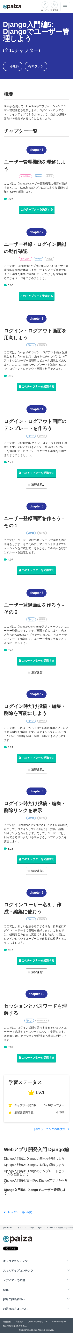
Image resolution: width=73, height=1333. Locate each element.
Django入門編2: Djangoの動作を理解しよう (34, 1165)
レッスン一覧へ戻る (18, 1212)
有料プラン (36, 66)
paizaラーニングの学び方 (51, 1129)
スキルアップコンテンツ (18, 1270)
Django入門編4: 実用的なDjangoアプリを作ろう (36, 1182)
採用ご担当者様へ (14, 1299)
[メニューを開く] (65, 6)
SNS (6, 1289)
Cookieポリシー (59, 1322)
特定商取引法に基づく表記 (14, 1326)
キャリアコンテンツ (15, 1261)
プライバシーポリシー (37, 1322)
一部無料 (12, 66)
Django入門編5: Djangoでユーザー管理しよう (35, 1191)
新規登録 (54, 10)
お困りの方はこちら (15, 1308)
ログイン (45, 10)
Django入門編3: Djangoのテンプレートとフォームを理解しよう (36, 1173)
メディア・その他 (14, 1280)
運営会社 (7, 1322)
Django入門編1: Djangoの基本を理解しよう (34, 1158)
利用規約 (19, 1322)
